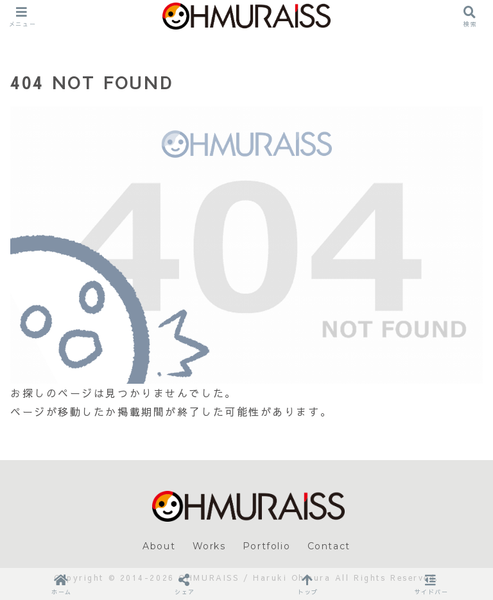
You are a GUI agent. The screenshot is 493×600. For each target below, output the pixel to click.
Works (209, 546)
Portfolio (266, 546)
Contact (328, 546)
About (159, 546)
